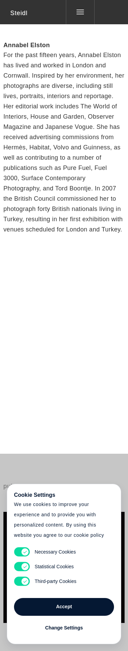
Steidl (18, 13)
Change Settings (64, 627)
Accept (64, 606)
